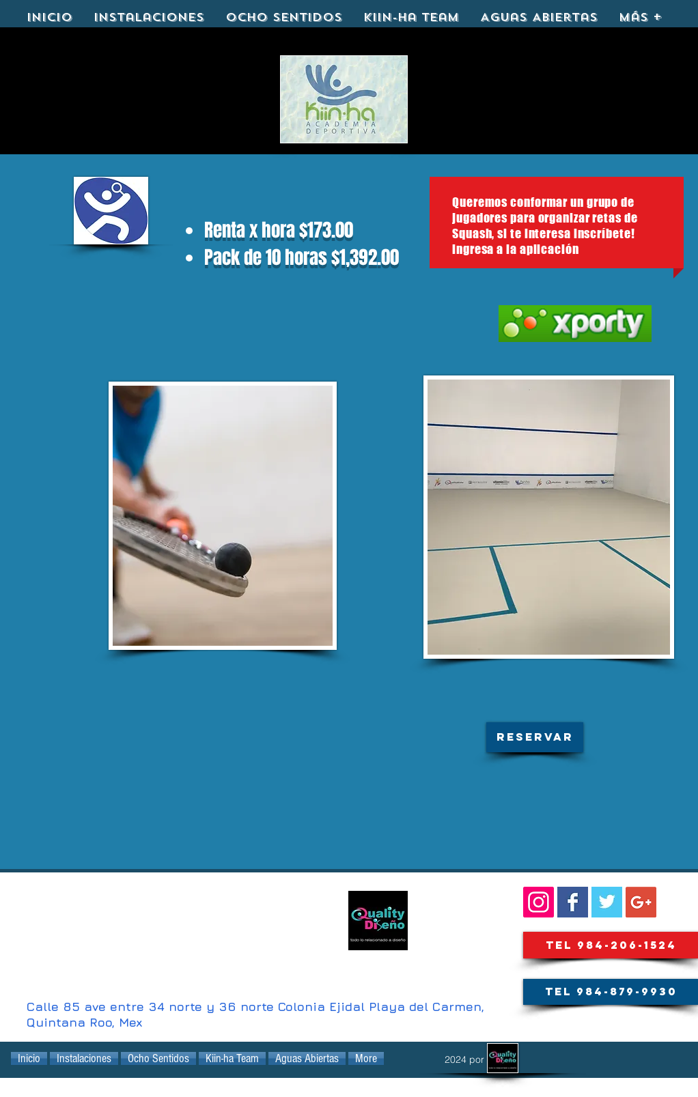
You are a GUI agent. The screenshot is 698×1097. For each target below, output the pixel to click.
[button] (534, 737)
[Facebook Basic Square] (572, 902)
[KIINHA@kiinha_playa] (606, 902)
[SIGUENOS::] (538, 902)
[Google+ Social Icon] (641, 902)
